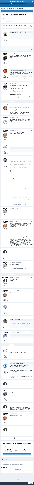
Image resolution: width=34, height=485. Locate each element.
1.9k (5, 164)
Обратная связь (15, 478)
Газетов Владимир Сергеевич (5, 361)
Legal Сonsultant (5, 249)
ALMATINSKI (5, 303)
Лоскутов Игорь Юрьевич (5, 104)
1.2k (5, 62)
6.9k (5, 151)
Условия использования (9, 483)
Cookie (20, 478)
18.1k (5, 112)
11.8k (5, 355)
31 (9, 25)
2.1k (5, 370)
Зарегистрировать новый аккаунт (10, 453)
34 (14, 25)
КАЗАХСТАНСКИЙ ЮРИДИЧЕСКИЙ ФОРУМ (12, 8)
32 (11, 25)
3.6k (5, 285)
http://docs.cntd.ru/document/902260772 (16, 133)
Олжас (5, 426)
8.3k (5, 91)
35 (16, 25)
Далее (25, 25)
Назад (4, 25)
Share (3, 21)
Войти (24, 453)
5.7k (5, 75)
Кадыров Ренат (5, 117)
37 (19, 25)
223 (5, 311)
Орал (5, 390)
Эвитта (5, 83)
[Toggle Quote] (10, 32)
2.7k (5, 38)
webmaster (19, 97)
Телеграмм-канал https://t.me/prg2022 (16, 1)
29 (6, 25)
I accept (30, 483)
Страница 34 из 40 (30, 26)
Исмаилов (5, 208)
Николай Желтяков (5, 54)
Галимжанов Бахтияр (5, 318)
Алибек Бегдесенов (5, 30)
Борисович (5, 347)
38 (21, 25)
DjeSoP (5, 67)
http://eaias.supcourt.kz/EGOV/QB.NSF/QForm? (16, 91)
